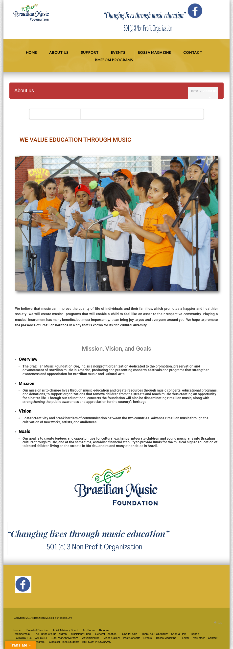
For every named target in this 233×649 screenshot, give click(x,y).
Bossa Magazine (166, 637)
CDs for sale (129, 633)
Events (147, 637)
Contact (212, 637)
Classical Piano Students (64, 641)
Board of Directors (37, 630)
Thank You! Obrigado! (154, 633)
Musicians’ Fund (81, 633)
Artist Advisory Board (65, 630)
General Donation (105, 633)
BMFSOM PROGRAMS (96, 641)
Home (194, 91)
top (220, 622)
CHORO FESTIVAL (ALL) (31, 637)
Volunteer (199, 637)
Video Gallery (112, 637)
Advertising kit (90, 637)
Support (194, 633)
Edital (185, 637)
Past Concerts (131, 637)
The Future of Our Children (50, 633)
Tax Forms (89, 630)
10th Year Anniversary (64, 637)
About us (103, 630)
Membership (22, 633)
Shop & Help (178, 633)
